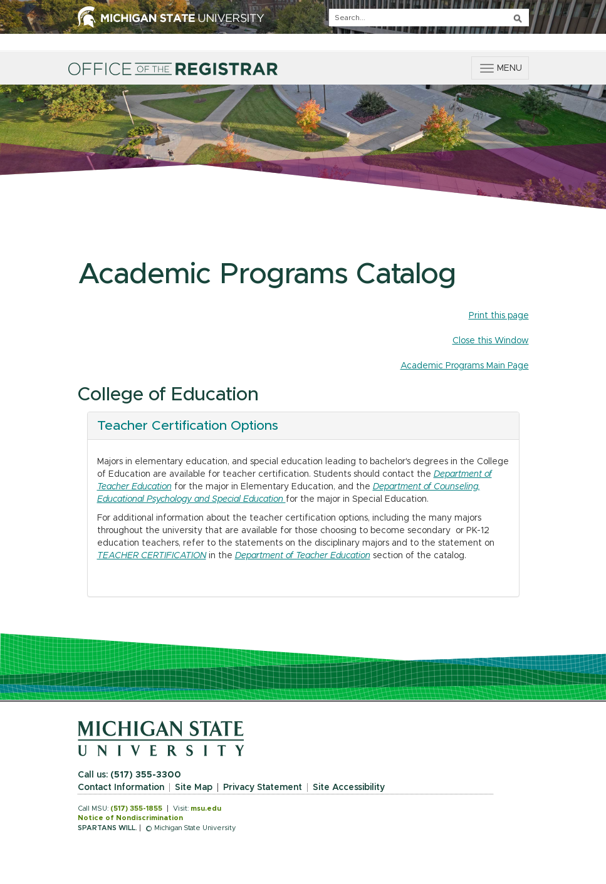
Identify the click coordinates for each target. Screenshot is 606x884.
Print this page (499, 315)
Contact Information (121, 787)
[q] (429, 17)
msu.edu (206, 808)
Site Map (193, 787)
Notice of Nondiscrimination (130, 817)
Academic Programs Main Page (464, 365)
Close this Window (490, 340)
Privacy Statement (262, 787)
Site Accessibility (349, 787)
